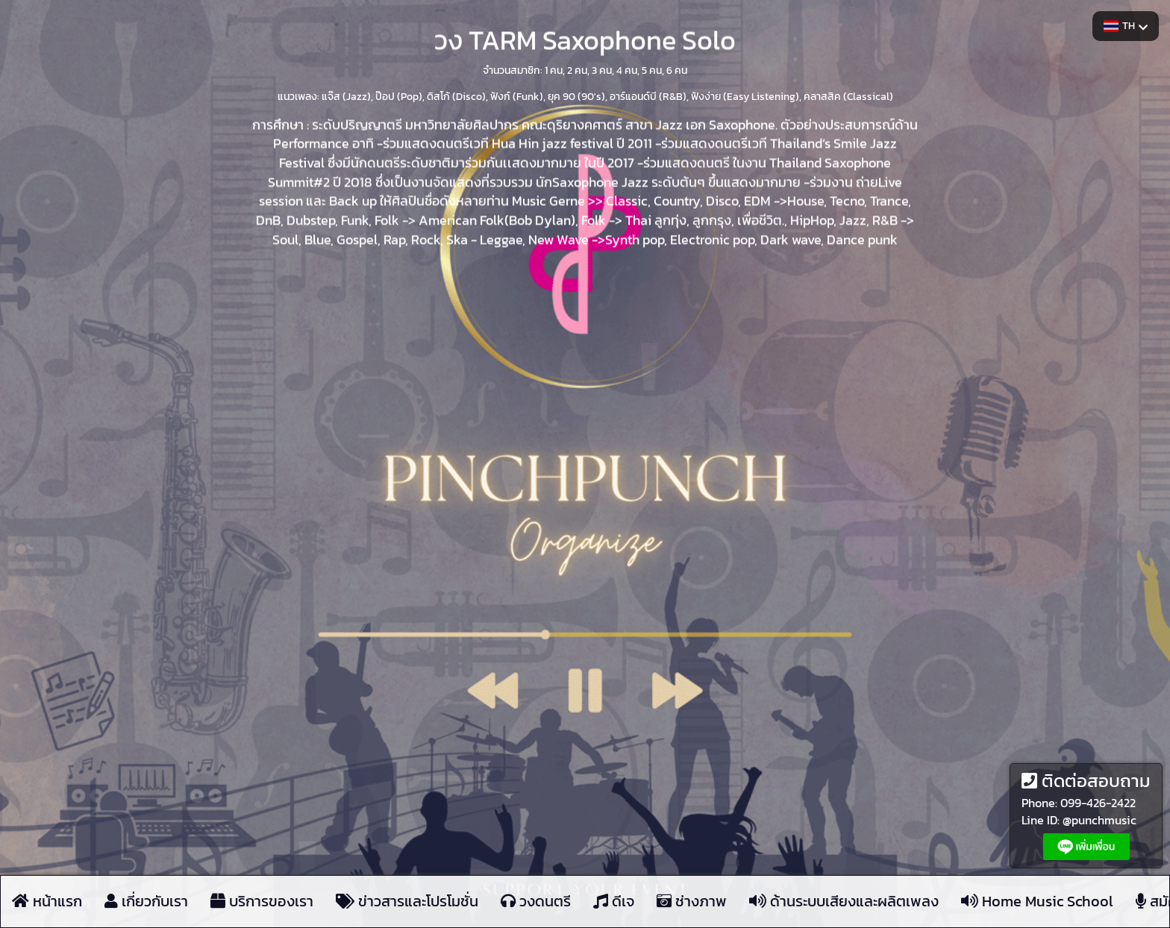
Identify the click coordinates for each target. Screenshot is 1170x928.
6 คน (676, 70)
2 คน (577, 70)
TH (1126, 26)
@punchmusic (1099, 820)
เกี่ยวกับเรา (146, 902)
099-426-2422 (1098, 803)
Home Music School (1037, 902)
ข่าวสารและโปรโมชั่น (407, 902)
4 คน (626, 70)
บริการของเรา (261, 902)
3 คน (602, 70)
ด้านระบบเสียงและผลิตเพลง (844, 902)
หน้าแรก (47, 902)
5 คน (652, 70)
